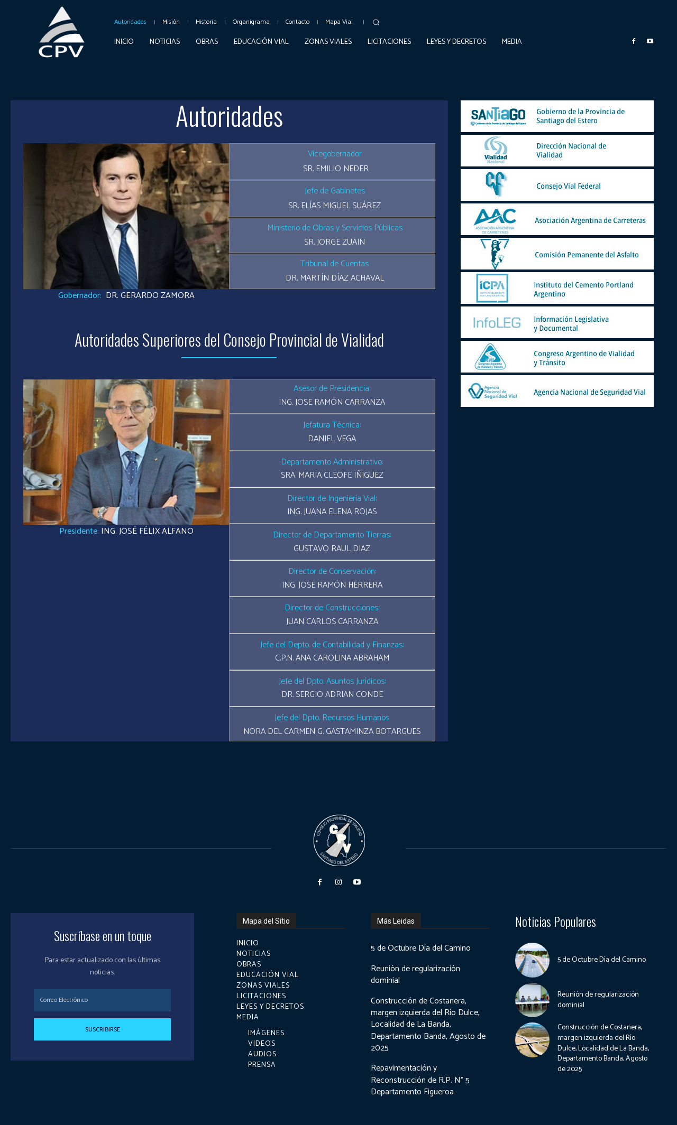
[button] (376, 22)
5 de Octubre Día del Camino (421, 948)
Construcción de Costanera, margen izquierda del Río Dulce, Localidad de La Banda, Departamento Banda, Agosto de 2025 (430, 1025)
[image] (557, 116)
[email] (102, 1000)
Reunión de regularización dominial (416, 975)
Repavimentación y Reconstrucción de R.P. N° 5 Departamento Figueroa (421, 1080)
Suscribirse (102, 1030)
